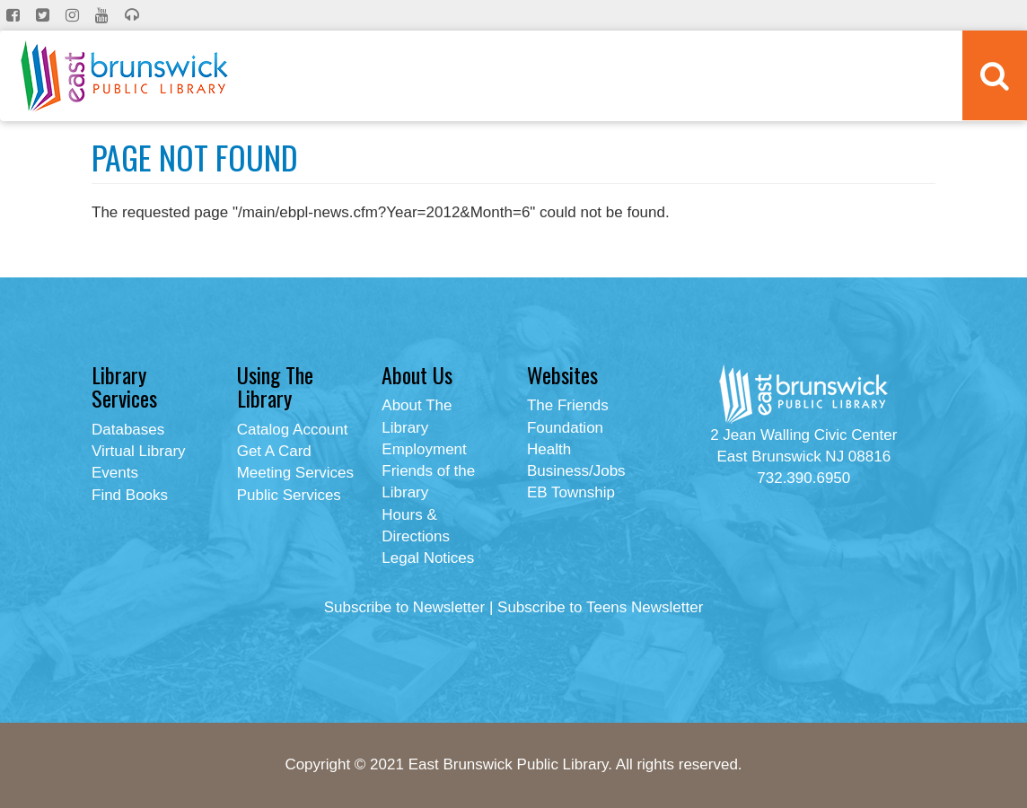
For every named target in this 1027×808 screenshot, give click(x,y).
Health (549, 449)
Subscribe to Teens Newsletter (600, 607)
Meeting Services (295, 472)
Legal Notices (428, 557)
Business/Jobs (576, 470)
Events (115, 472)
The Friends (568, 405)
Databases (128, 429)
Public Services (289, 495)
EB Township (571, 492)
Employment (424, 449)
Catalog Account (292, 429)
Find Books (130, 495)
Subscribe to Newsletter (405, 607)
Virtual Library (139, 451)
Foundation (565, 427)
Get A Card (274, 451)
